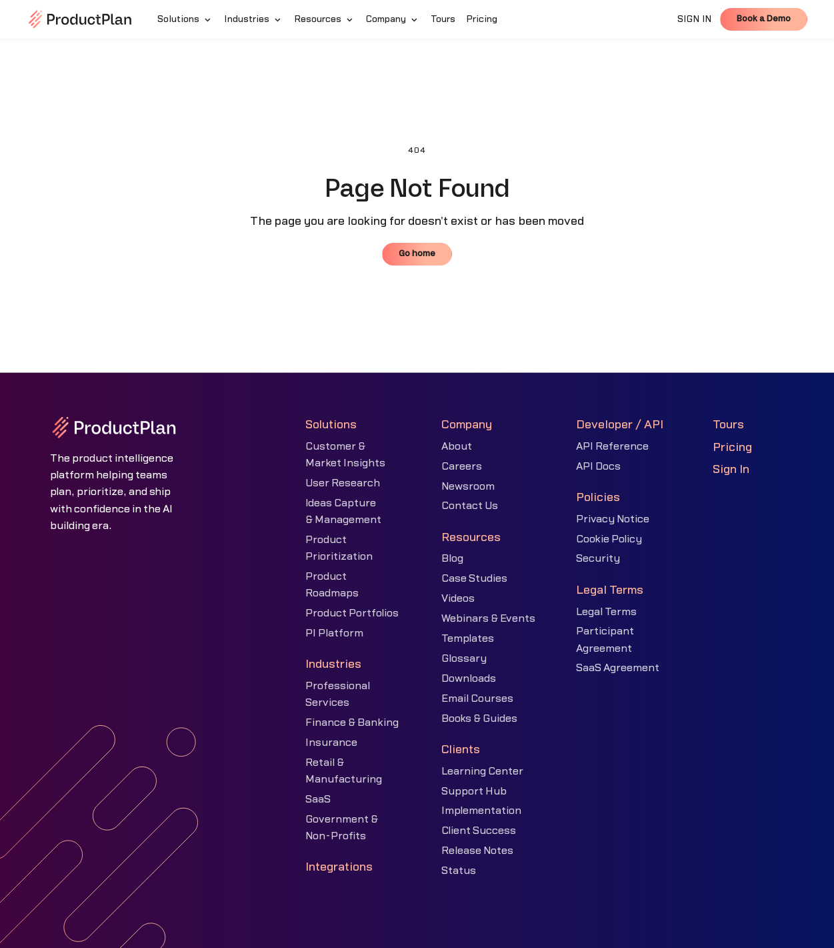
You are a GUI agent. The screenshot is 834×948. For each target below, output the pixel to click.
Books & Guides (479, 718)
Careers (461, 466)
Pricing (732, 447)
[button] (185, 19)
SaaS (318, 799)
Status (458, 870)
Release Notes (477, 850)
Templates (467, 638)
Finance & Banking (352, 722)
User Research (342, 483)
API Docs (598, 466)
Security (598, 558)
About (456, 446)
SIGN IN (694, 19)
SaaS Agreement (617, 667)
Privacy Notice (612, 519)
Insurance (331, 742)
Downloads (468, 678)
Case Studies (474, 578)
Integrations (339, 867)
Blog (452, 558)
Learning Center (482, 771)
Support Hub (474, 791)
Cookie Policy (609, 539)
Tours (728, 424)
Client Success (478, 830)
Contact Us (469, 505)
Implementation (481, 810)
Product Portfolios (352, 613)
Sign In (731, 469)
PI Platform (334, 633)
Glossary (464, 658)
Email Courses (477, 698)
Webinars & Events (488, 618)
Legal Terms (606, 611)
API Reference (612, 446)
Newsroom (468, 486)
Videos (458, 598)
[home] (80, 19)
